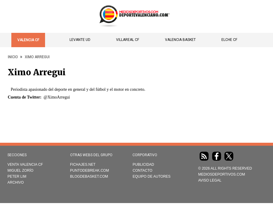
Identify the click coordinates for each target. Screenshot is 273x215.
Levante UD (80, 40)
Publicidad (143, 164)
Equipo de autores (151, 176)
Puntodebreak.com (89, 170)
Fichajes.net (82, 164)
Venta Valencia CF (25, 164)
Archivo (15, 182)
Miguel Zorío (20, 170)
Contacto (142, 170)
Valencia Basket (180, 40)
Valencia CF (28, 40)
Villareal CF (127, 40)
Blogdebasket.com (89, 176)
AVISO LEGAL (209, 180)
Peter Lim (16, 176)
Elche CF (229, 40)
